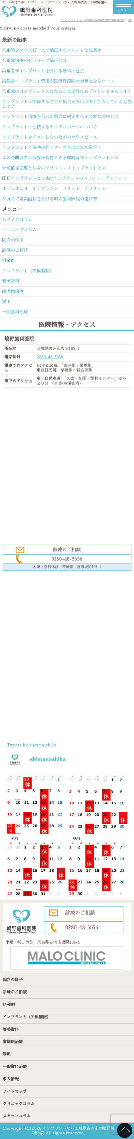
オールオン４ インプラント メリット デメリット (54, 188)
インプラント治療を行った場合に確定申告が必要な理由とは (60, 116)
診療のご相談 (15, 250)
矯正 (6, 302)
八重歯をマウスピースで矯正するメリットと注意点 (51, 50)
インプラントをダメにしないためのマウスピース (49, 137)
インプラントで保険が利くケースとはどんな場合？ (51, 147)
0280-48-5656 (50, 357)
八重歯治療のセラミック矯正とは (34, 60)
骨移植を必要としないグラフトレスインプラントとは (54, 168)
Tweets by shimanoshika (31, 745)
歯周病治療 (13, 291)
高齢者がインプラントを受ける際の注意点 (43, 71)
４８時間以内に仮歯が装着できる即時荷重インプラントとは (60, 158)
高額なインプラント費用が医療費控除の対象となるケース (58, 81)
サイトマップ (15, 1092)
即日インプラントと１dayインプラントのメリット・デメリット (64, 178)
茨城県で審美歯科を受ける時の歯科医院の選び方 (49, 199)
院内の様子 (13, 240)
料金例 (8, 260)
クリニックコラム (19, 230)
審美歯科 (10, 281)
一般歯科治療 (15, 312)
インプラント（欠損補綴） (28, 271)
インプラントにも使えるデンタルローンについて (49, 127)
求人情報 (11, 1079)
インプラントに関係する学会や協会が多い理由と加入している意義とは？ (67, 104)
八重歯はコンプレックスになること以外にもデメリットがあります (67, 91)
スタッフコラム (17, 219)
